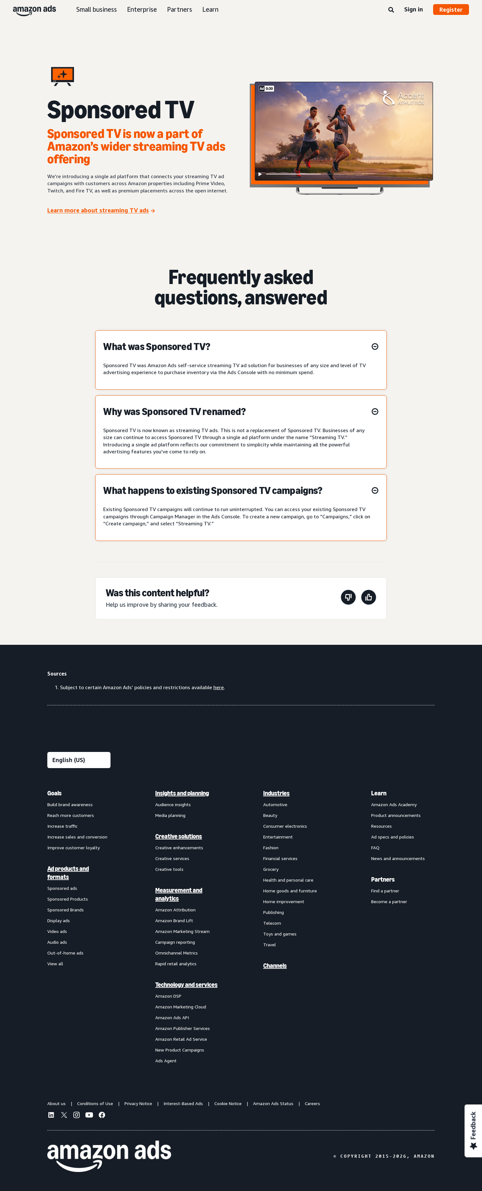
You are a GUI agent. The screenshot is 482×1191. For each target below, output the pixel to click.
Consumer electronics (285, 826)
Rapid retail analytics (176, 963)
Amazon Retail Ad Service (181, 1039)
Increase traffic (62, 826)
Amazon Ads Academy (394, 804)
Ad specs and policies (392, 836)
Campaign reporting (175, 942)
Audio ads (57, 942)
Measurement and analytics (178, 894)
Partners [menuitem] (383, 879)
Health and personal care (288, 880)
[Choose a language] (78, 760)
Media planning (170, 815)
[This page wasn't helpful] (348, 598)
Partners (179, 9)
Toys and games (280, 933)
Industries (276, 793)
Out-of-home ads (65, 952)
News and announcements (398, 858)
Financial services (280, 858)
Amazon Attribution (175, 909)
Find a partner (385, 890)
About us (56, 1103)
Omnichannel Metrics (176, 952)
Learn (210, 9)
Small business (96, 9)
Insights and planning (182, 793)
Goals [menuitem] (54, 793)
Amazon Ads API (172, 1017)
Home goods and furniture (290, 890)
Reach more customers (70, 815)
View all (55, 963)
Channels (275, 965)
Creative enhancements (179, 847)
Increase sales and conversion (77, 836)
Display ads (58, 920)
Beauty (270, 815)
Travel (269, 944)
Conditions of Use (95, 1103)
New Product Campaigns (179, 1049)
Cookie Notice (228, 1103)
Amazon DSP (168, 996)
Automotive (275, 804)
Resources (381, 826)
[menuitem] (79, 926)
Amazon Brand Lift (174, 920)
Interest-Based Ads (183, 1103)
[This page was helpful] (368, 598)
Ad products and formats (68, 873)
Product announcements (396, 815)
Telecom (272, 923)
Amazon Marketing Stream (182, 931)
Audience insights (173, 804)
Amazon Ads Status (273, 1103)
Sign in (413, 9)
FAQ (375, 847)
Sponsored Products (67, 899)
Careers (312, 1103)
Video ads (57, 931)
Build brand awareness (70, 804)
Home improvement (283, 901)
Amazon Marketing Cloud (180, 1006)
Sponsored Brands (65, 909)
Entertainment (278, 836)
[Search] (391, 10)
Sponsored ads (62, 888)
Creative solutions (178, 836)
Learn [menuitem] (378, 793)
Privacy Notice (138, 1103)
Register (451, 9)
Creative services (172, 858)
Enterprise (142, 9)
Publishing (273, 912)
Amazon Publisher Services (182, 1028)
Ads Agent (166, 1060)
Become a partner (389, 901)
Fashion (270, 847)
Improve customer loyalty (73, 847)
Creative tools (169, 869)
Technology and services (186, 984)
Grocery (270, 869)
